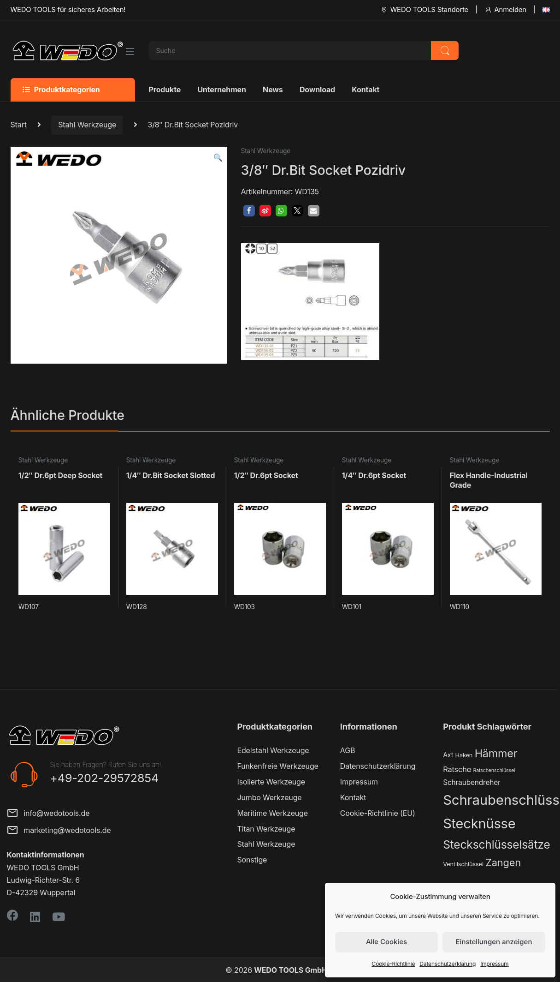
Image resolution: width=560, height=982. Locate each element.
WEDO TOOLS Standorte (424, 10)
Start (19, 124)
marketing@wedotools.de (59, 831)
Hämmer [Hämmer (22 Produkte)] (496, 753)
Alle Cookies (386, 941)
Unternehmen (221, 89)
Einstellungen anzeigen (494, 941)
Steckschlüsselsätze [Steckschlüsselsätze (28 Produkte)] (496, 844)
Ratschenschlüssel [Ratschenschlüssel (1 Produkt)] (494, 770)
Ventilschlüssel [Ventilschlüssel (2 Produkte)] (463, 864)
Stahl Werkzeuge (87, 124)
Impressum (494, 963)
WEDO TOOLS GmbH (290, 970)
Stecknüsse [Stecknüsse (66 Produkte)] (479, 823)
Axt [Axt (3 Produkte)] (448, 755)
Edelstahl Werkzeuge (273, 750)
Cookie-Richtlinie (393, 963)
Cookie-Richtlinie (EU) (377, 813)
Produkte (165, 89)
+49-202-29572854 (104, 778)
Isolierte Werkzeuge (271, 781)
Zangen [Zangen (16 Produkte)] (503, 862)
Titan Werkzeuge (266, 828)
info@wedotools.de (48, 814)
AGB (347, 750)
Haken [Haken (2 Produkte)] (464, 755)
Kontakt (365, 89)
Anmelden (505, 10)
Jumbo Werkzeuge (269, 797)
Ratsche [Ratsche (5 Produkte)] (457, 769)
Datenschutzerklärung (447, 963)
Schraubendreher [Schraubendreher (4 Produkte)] (472, 782)
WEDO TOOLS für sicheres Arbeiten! (68, 10)
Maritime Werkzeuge (272, 813)
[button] (218, 157)
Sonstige (252, 859)
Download (317, 89)
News (273, 89)
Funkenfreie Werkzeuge (277, 766)
